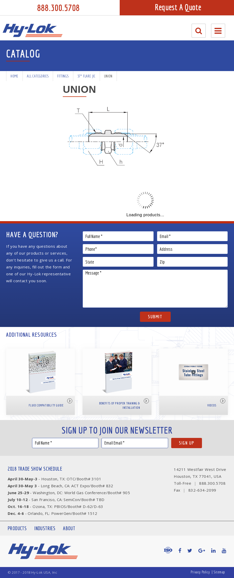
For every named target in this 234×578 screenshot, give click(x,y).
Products (17, 528)
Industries (44, 528)
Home (14, 76)
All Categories (38, 76)
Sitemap (219, 572)
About (69, 528)
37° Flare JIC (86, 76)
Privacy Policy (200, 572)
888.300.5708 (58, 8)
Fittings (63, 76)
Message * (155, 288)
